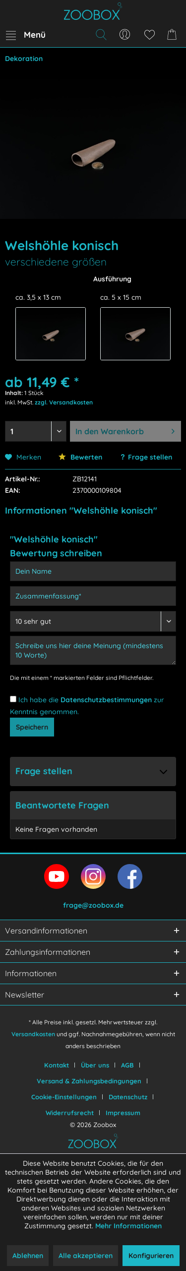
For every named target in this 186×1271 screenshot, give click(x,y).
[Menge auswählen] (35, 431)
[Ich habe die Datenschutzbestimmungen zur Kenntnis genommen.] (13, 699)
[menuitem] (25, 35)
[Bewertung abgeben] (93, 621)
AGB (127, 1065)
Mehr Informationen (128, 1225)
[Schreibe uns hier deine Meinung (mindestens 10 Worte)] (93, 650)
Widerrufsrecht (70, 1113)
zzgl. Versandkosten (64, 402)
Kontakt (56, 1065)
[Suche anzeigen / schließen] (101, 35)
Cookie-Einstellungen (64, 1097)
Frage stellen (150, 457)
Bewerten (80, 457)
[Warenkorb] (174, 35)
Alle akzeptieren (86, 1255)
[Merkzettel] (149, 35)
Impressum (123, 1113)
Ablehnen (27, 1255)
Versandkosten (33, 1034)
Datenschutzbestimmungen (106, 699)
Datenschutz (128, 1097)
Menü (26, 33)
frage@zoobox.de (93, 905)
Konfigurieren (151, 1255)
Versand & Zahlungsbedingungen (89, 1081)
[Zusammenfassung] (93, 596)
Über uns (95, 1065)
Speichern (32, 727)
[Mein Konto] (125, 35)
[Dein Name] (93, 571)
